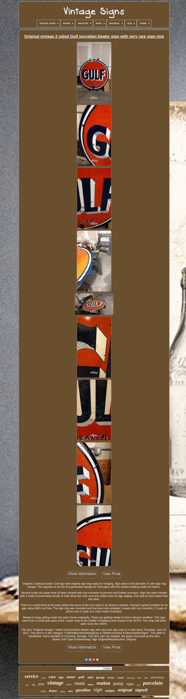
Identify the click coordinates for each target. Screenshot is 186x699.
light (61, 677)
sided (90, 677)
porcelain (153, 683)
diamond (130, 678)
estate (111, 677)
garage (100, 677)
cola (145, 678)
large (43, 678)
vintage (55, 683)
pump (118, 683)
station (103, 683)
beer (139, 678)
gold (81, 677)
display (53, 690)
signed (141, 689)
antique (110, 690)
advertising (157, 677)
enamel (120, 678)
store (27, 685)
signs (130, 684)
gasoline (83, 690)
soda (43, 691)
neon (69, 684)
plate (41, 684)
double (62, 691)
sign (98, 689)
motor (71, 677)
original (125, 690)
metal (80, 683)
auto (70, 691)
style (138, 685)
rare (52, 677)
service (32, 676)
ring (33, 685)
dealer (90, 684)
